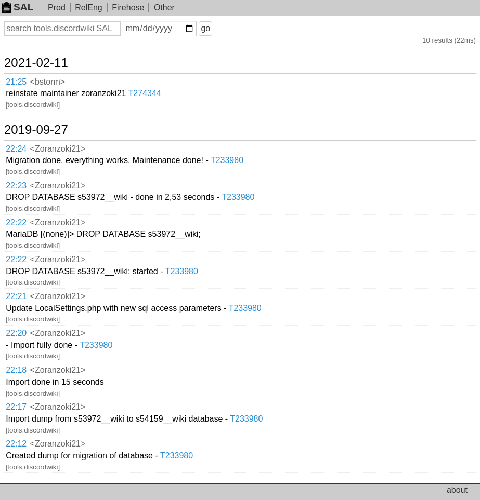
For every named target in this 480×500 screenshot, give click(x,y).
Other (164, 7)
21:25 (16, 81)
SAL (17, 7)
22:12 (16, 443)
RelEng (88, 7)
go (205, 28)
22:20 (16, 333)
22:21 (16, 296)
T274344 (144, 93)
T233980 (227, 160)
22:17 (16, 406)
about (457, 489)
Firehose (128, 7)
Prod (57, 7)
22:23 (16, 185)
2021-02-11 (36, 63)
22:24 (16, 148)
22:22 (16, 222)
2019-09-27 (36, 130)
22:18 (16, 370)
